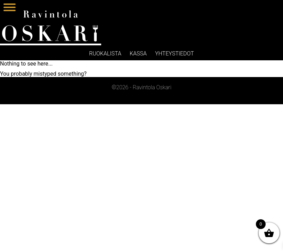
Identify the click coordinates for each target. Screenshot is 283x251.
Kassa (138, 53)
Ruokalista (105, 53)
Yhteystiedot (174, 53)
